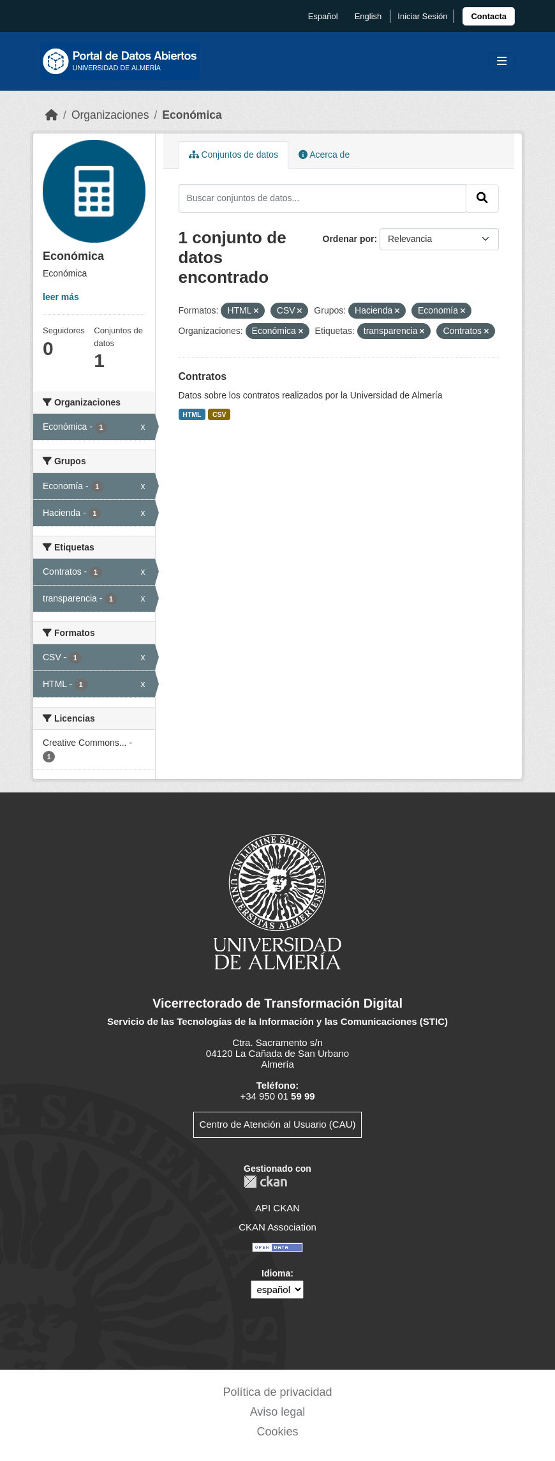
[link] (489, 16)
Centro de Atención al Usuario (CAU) (277, 1124)
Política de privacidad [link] (277, 1392)
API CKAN (277, 1207)
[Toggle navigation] (502, 61)
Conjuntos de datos (234, 154)
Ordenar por (348, 239)
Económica (191, 115)
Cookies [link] (277, 1431)
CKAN (265, 1181)
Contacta (489, 16)
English (368, 16)
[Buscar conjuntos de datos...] (323, 198)
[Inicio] (51, 115)
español (323, 16)
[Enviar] (482, 198)
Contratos (203, 376)
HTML (191, 414)
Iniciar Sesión (422, 16)
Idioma (276, 1273)
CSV (219, 414)
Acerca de (324, 154)
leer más (61, 297)
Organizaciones (110, 115)
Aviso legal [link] (278, 1411)
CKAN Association (277, 1227)
